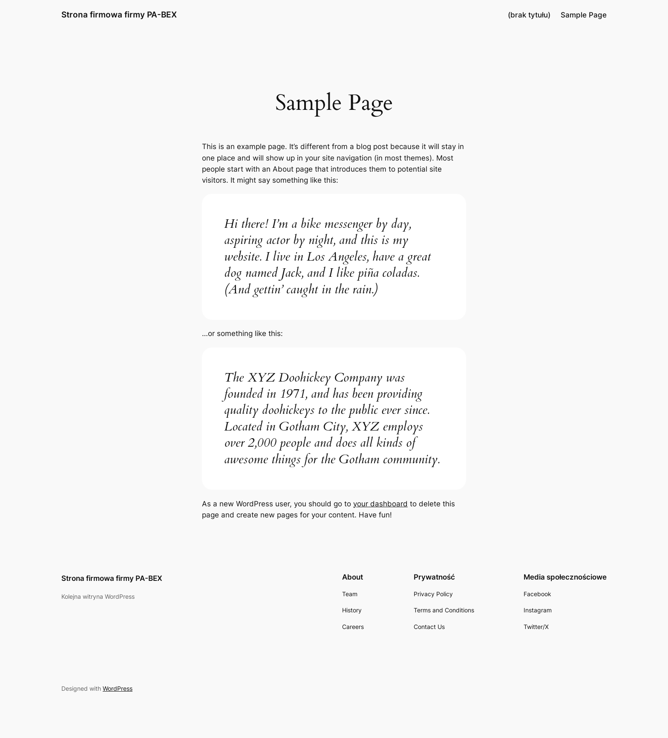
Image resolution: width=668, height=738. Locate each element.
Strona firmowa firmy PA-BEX (119, 14)
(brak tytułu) (529, 15)
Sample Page (584, 15)
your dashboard (380, 504)
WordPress (117, 688)
